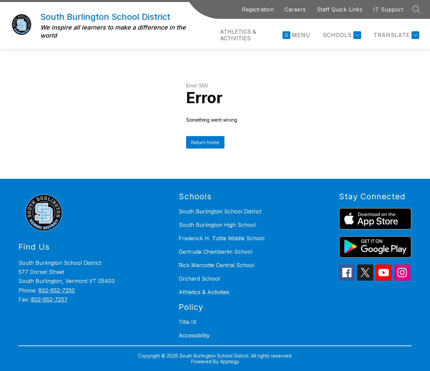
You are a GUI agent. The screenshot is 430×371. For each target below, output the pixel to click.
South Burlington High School (217, 224)
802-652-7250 (56, 290)
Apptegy (229, 361)
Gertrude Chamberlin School (215, 251)
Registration (258, 9)
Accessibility (194, 335)
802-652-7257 (49, 299)
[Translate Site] (395, 35)
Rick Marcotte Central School (216, 265)
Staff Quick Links (340, 9)
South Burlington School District (220, 211)
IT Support (388, 9)
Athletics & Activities (238, 35)
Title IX (188, 322)
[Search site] (417, 9)
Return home (205, 142)
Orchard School (199, 278)
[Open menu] (296, 35)
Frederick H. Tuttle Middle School (221, 238)
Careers (295, 9)
